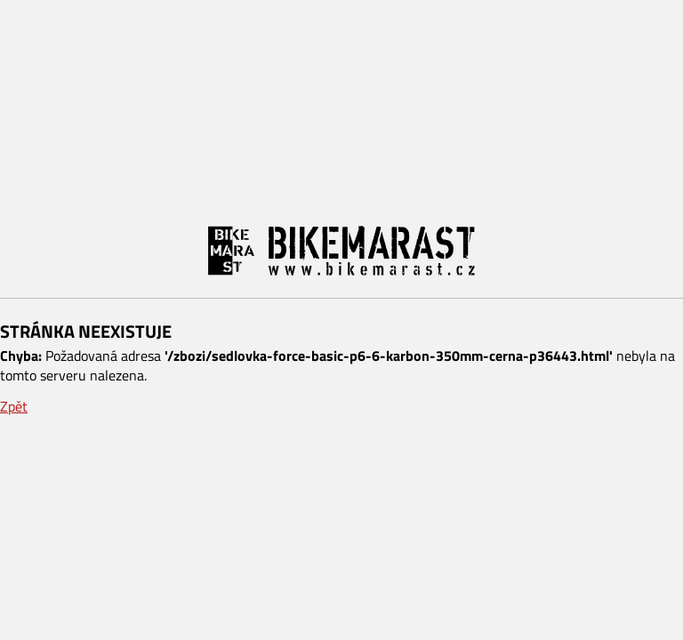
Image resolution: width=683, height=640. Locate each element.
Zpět (14, 406)
